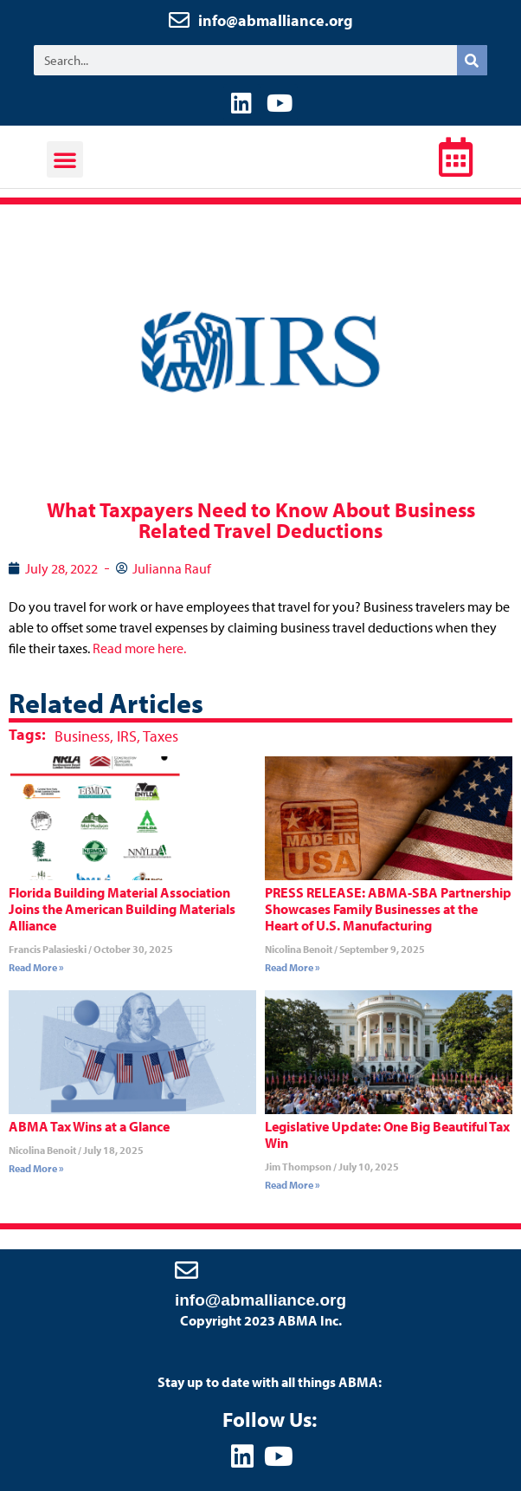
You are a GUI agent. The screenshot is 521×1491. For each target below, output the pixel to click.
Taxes (160, 736)
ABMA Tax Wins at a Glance (89, 1126)
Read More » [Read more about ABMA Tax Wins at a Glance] (36, 1168)
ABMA (256, 162)
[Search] (472, 60)
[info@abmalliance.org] (186, 1269)
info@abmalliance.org (275, 20)
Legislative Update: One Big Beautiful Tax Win (387, 1134)
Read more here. (139, 648)
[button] (65, 159)
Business (82, 736)
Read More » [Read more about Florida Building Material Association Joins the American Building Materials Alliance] (36, 967)
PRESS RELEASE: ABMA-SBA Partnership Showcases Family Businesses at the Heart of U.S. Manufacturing (388, 909)
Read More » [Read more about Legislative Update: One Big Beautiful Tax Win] (292, 1184)
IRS (127, 736)
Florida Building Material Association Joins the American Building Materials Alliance (122, 909)
